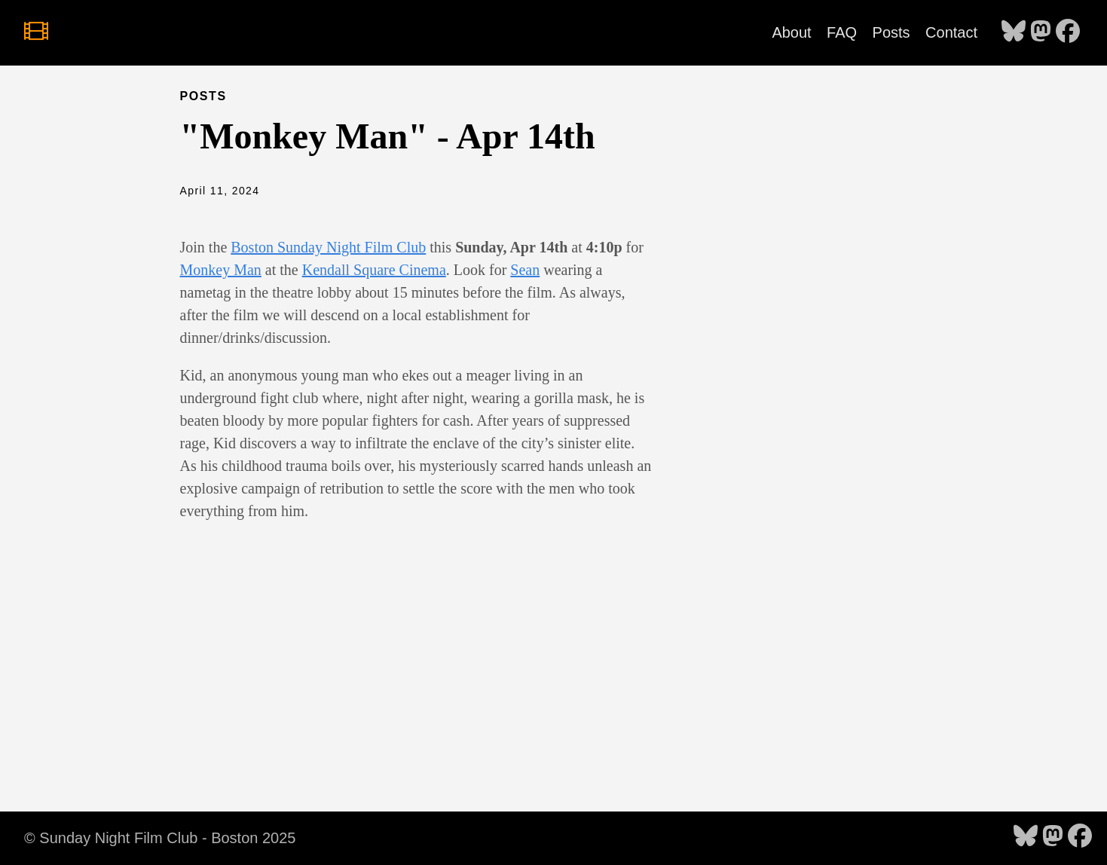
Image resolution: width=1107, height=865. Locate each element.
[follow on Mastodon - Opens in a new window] (1041, 32)
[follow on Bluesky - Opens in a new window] (1013, 32)
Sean (525, 269)
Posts (891, 32)
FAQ (842, 32)
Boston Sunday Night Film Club (328, 247)
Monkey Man (220, 269)
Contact (951, 32)
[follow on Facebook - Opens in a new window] (1068, 32)
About (791, 32)
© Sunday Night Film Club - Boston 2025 (159, 838)
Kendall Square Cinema (374, 269)
